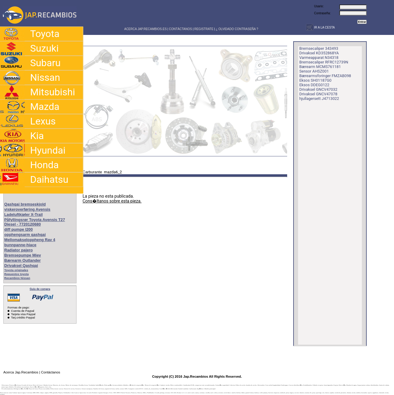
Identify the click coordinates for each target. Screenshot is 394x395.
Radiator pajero (18, 250)
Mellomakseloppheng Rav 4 (29, 239)
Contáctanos (50, 372)
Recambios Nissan (17, 278)
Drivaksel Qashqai (21, 265)
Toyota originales (16, 270)
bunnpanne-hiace (20, 245)
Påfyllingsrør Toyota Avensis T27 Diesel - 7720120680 (34, 221)
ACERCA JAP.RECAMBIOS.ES (145, 29)
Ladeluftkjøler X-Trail (23, 214)
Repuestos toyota (16, 274)
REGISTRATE (203, 29)
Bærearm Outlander (22, 260)
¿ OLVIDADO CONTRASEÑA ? (237, 29)
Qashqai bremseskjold (25, 204)
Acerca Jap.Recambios (20, 372)
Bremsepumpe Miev (22, 255)
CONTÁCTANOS (180, 29)
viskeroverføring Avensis (27, 209)
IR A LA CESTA (324, 27)
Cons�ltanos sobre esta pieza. (112, 201)
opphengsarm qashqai (25, 234)
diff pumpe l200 (18, 229)
